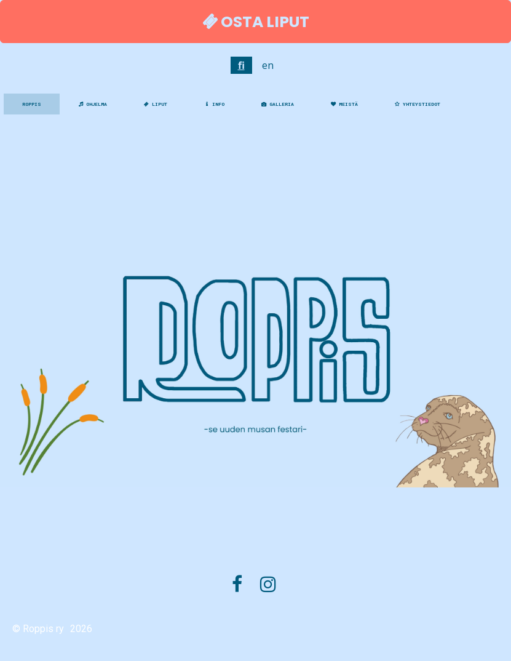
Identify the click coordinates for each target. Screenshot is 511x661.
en (268, 65)
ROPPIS (31, 104)
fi (241, 65)
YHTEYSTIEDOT (417, 104)
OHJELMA (92, 104)
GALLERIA (277, 104)
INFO (214, 104)
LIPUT (155, 104)
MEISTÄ (344, 104)
